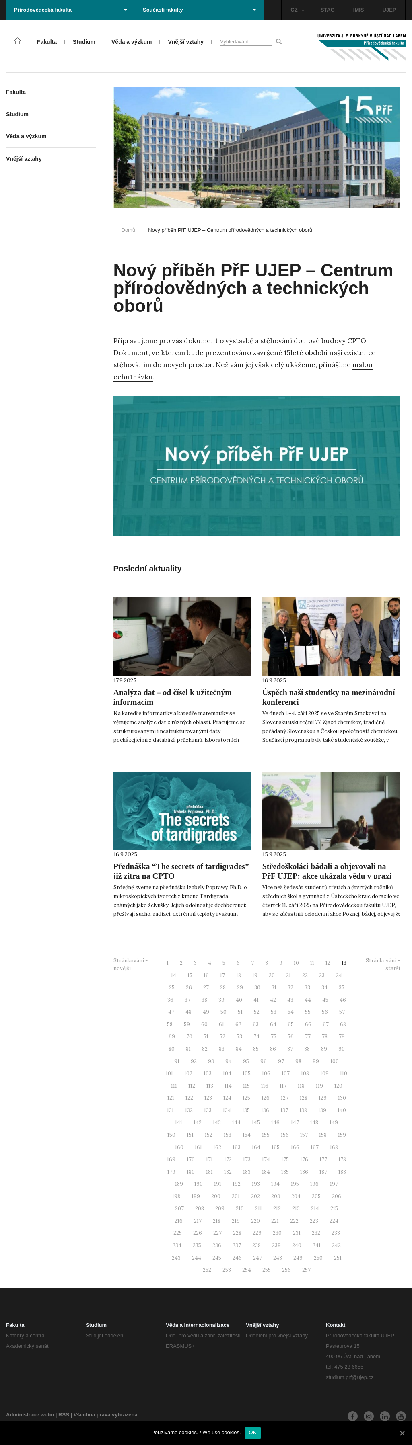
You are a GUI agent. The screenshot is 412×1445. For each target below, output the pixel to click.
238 (256, 1245)
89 (324, 1049)
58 (170, 1024)
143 (217, 1122)
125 (246, 1098)
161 (198, 1147)
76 (291, 1036)
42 (273, 1000)
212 (277, 1208)
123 (208, 1098)
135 (246, 1110)
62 (238, 1024)
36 (170, 1000)
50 (223, 1012)
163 (237, 1147)
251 (338, 1258)
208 (199, 1208)
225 (177, 1233)
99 (316, 1061)
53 (273, 1012)
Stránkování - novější (130, 964)
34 (324, 987)
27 (206, 987)
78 (325, 1036)
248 (277, 1258)
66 (308, 1024)
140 (342, 1110)
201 (236, 1196)
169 (171, 1159)
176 (304, 1159)
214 (315, 1208)
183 (247, 1172)
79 (342, 1036)
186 (304, 1172)
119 (319, 1086)
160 (179, 1147)
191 (217, 1184)
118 (301, 1086)
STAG (328, 10)
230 (277, 1233)
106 (266, 1073)
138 (303, 1110)
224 (334, 1221)
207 (179, 1208)
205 (316, 1196)
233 (336, 1233)
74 (256, 1036)
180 (191, 1172)
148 (314, 1122)
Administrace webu (30, 1415)
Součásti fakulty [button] (199, 10)
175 (285, 1159)
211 (258, 1208)
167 (315, 1147)
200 (215, 1196)
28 (223, 987)
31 (274, 987)
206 (336, 1196)
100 (334, 1061)
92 (194, 1061)
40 (239, 1000)
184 (266, 1172)
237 (237, 1245)
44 (308, 1000)
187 (323, 1172)
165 (276, 1147)
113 (209, 1086)
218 (216, 1221)
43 (290, 1000)
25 (172, 987)
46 (343, 1000)
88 (307, 1049)
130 (342, 1098)
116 (264, 1086)
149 (334, 1122)
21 (288, 975)
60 (204, 1024)
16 (206, 975)
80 (172, 1049)
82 (205, 1049)
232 (316, 1233)
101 (169, 1073)
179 (171, 1172)
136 (265, 1110)
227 (217, 1233)
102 (188, 1073)
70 (189, 1036)
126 (266, 1098)
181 (209, 1172)
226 (197, 1233)
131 (170, 1110)
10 (296, 963)
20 (272, 975)
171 (209, 1159)
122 (189, 1098)
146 (275, 1122)
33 (307, 987)
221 (275, 1221)
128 (303, 1098)
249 (298, 1258)
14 (173, 975)
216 (179, 1221)
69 (172, 1036)
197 (334, 1184)
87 (290, 1049)
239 (276, 1245)
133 (208, 1110)
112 (191, 1086)
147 (295, 1122)
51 (240, 1012)
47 (171, 1012)
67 (326, 1024)
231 (297, 1233)
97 (281, 1061)
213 (296, 1208)
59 (187, 1024)
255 (266, 1270)
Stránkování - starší (383, 964)
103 (208, 1073)
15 (189, 975)
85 (256, 1049)
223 (314, 1221)
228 (237, 1233)
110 (343, 1073)
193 (256, 1184)
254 (246, 1270)
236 (216, 1245)
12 (327, 963)
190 (198, 1184)
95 (246, 1061)
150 (171, 1135)
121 (170, 1098)
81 (188, 1049)
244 (196, 1258)
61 (221, 1024)
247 (257, 1258)
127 (284, 1098)
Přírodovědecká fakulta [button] (70, 10)
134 (227, 1110)
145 (256, 1122)
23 (322, 975)
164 (256, 1147)
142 (198, 1122)
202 (255, 1196)
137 (284, 1110)
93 (211, 1061)
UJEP (389, 10)
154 (247, 1135)
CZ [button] (297, 10)
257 (306, 1270)
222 (294, 1221)
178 (342, 1159)
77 (308, 1036)
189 (179, 1184)
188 (342, 1172)
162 (217, 1147)
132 (189, 1110)
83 (222, 1049)
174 (266, 1159)
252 (207, 1270)
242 (336, 1245)
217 (198, 1221)
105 (247, 1073)
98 (298, 1061)
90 (341, 1049)
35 (341, 987)
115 (246, 1086)
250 (318, 1258)
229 (257, 1233)
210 (240, 1208)
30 (257, 987)
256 (286, 1270)
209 (220, 1208)
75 (273, 1036)
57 (342, 1012)
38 (204, 1000)
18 (238, 975)
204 (296, 1196)
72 (222, 1036)
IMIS (358, 10)
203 (275, 1196)
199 (196, 1196)
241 (317, 1245)
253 (226, 1270)
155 (266, 1135)
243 (176, 1258)
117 (283, 1086)
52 (257, 1012)
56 (325, 1012)
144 (236, 1122)
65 (291, 1024)
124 (227, 1098)
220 (255, 1221)
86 (273, 1049)
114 (228, 1086)
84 (239, 1049)
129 (323, 1098)
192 (237, 1184)
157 (304, 1135)
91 (176, 1061)
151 (190, 1135)
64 (273, 1024)
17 (222, 975)
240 (296, 1245)
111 (174, 1086)
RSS (63, 1415)
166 (295, 1147)
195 (295, 1184)
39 (221, 1000)
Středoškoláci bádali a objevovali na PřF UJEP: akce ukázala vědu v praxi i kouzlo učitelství (326, 876)
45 (325, 1000)
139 (322, 1110)
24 (339, 975)
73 (239, 1036)
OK (253, 1432)
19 (255, 975)
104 (227, 1073)
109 (324, 1073)
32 (290, 987)
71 (206, 1036)
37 (187, 1000)
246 (237, 1258)
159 (342, 1135)
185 (285, 1172)
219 (236, 1221)
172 (228, 1159)
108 (305, 1073)
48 (188, 1012)
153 (227, 1135)
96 (263, 1061)
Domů (129, 230)
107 (286, 1073)
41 (256, 1000)
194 (275, 1184)
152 (208, 1135)
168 (334, 1147)
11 (312, 963)
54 (291, 1012)
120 (338, 1086)
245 (216, 1258)
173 (247, 1159)
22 (305, 975)
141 (178, 1122)
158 (323, 1135)
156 (285, 1135)
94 (228, 1061)
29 (240, 987)
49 (206, 1012)
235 (197, 1245)
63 (256, 1024)
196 (314, 1184)
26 (189, 987)
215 (334, 1208)
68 (343, 1024)
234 (177, 1245)
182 (228, 1172)
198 (176, 1196)
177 (323, 1159)
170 (191, 1159)
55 (308, 1012)
